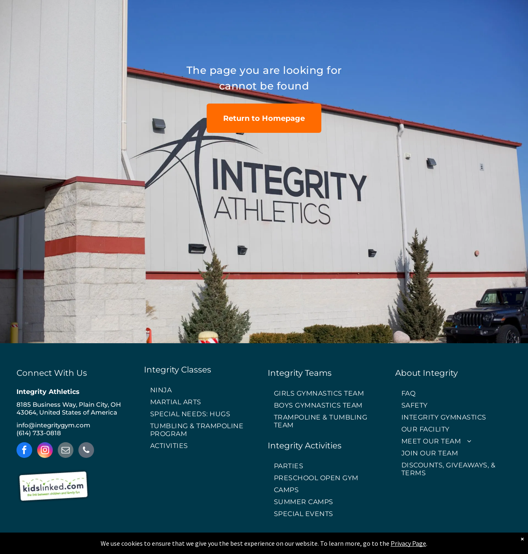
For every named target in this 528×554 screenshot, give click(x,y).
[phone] (86, 451)
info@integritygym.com (53, 425)
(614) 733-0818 (38, 433)
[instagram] (45, 451)
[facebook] (24, 451)
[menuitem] (202, 390)
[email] (65, 451)
